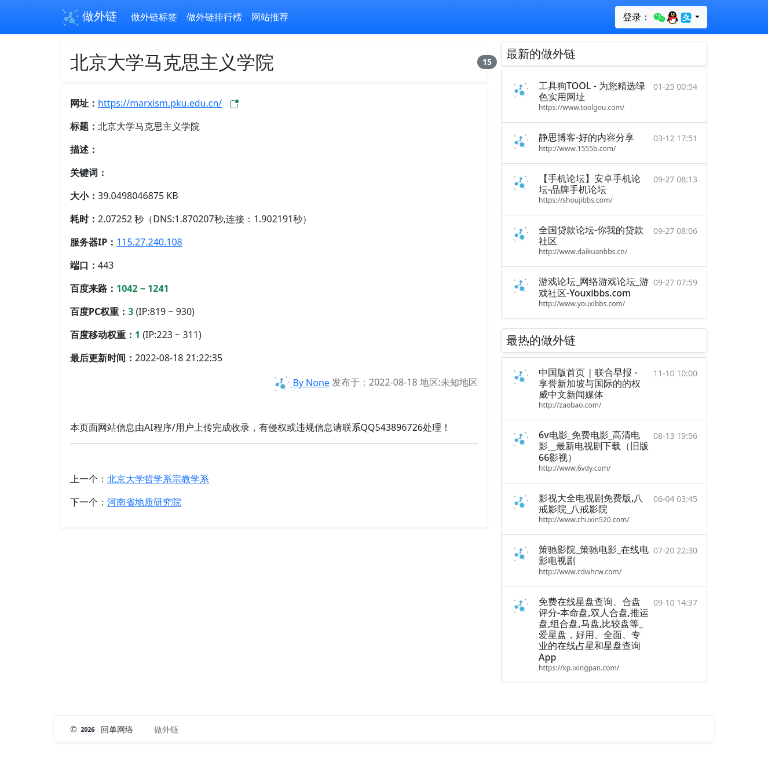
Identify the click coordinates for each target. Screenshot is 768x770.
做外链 (89, 17)
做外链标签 (154, 16)
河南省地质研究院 (144, 502)
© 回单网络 (103, 729)
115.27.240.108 (149, 242)
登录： (658, 17)
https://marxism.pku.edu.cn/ (160, 103)
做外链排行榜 (214, 16)
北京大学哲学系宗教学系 (158, 478)
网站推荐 (269, 16)
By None (301, 382)
